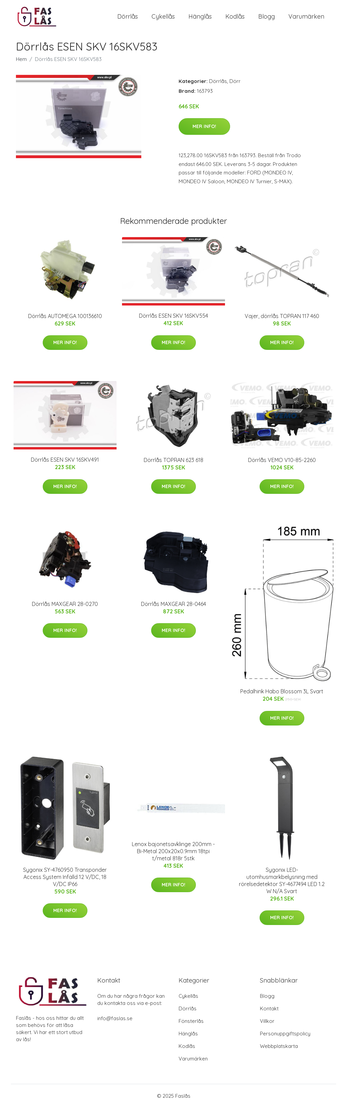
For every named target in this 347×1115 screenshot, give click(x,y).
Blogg (266, 20)
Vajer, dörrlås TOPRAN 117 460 (282, 323)
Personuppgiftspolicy (285, 1041)
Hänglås (200, 20)
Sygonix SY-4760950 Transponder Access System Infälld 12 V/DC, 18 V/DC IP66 (65, 884)
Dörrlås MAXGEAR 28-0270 (65, 611)
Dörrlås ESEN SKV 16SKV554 (173, 323)
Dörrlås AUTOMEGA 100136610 (65, 323)
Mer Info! (204, 134)
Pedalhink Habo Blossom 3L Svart (281, 699)
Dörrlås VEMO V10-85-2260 (282, 467)
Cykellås (163, 20)
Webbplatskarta (279, 1053)
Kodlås (235, 20)
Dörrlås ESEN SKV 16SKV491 (65, 467)
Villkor (267, 1028)
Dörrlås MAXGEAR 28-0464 (173, 611)
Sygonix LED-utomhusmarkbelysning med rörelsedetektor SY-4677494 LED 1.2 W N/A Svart (282, 888)
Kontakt (269, 1016)
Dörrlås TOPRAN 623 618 (173, 467)
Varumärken (306, 20)
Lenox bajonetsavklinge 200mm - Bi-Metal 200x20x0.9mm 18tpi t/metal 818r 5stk (173, 858)
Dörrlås (127, 20)
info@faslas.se (114, 1026)
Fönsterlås (191, 1028)
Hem (21, 66)
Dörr (235, 88)
